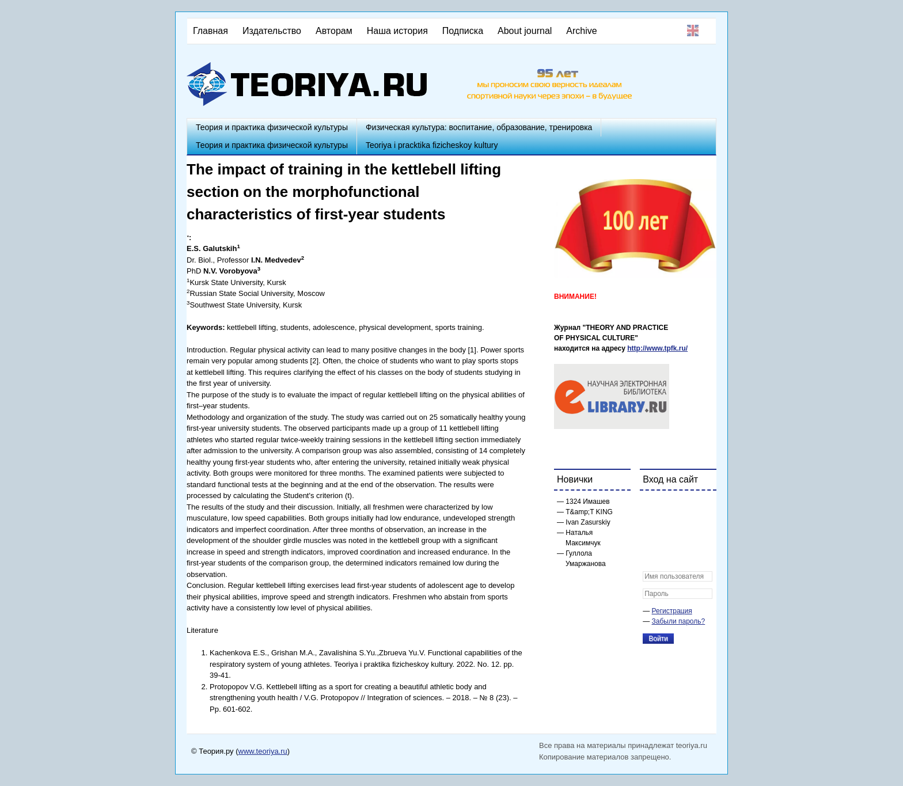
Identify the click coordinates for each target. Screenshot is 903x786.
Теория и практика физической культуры (272, 127)
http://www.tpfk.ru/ (657, 348)
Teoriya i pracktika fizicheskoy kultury (432, 145)
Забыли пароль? (678, 621)
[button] (652, 507)
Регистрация (672, 611)
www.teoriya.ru (262, 751)
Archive (581, 31)
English (693, 30)
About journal (525, 31)
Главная (210, 31)
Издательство (271, 31)
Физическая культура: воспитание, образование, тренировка (479, 127)
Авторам (334, 31)
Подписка (462, 31)
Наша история (397, 31)
